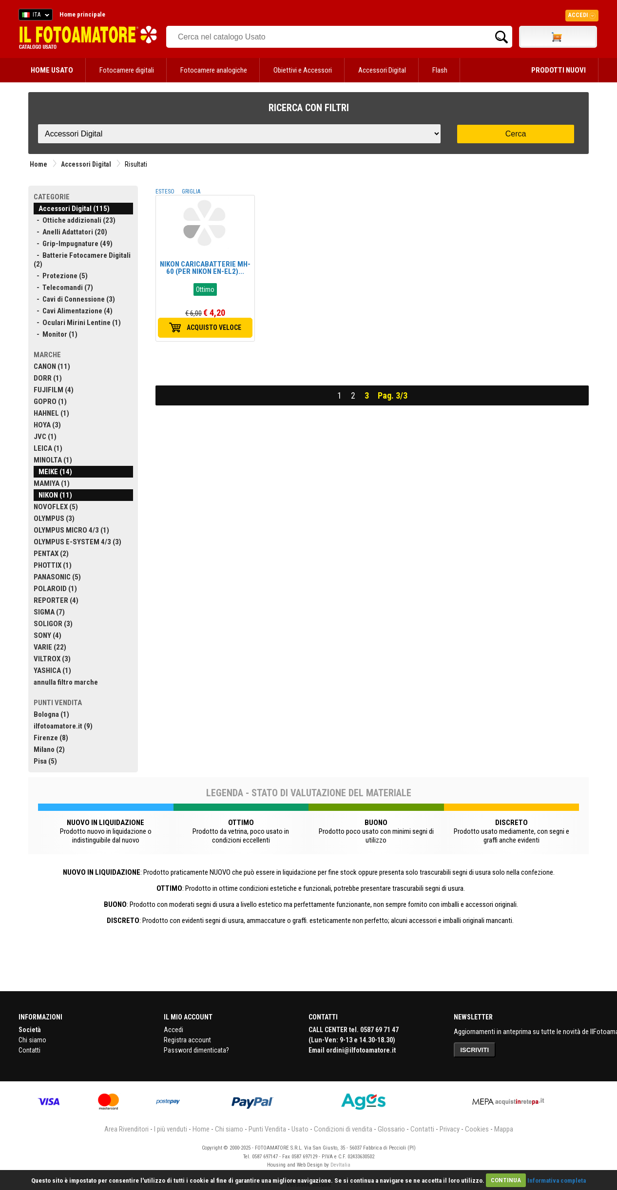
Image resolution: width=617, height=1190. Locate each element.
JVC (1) (45, 436)
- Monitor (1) (55, 334)
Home (38, 164)
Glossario (391, 1129)
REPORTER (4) (56, 600)
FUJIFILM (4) (54, 389)
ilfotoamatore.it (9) (63, 726)
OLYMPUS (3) (54, 518)
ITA (34, 16)
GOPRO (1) (50, 401)
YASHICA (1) (52, 670)
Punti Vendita (267, 1129)
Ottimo (205, 289)
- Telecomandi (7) (63, 287)
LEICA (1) (48, 448)
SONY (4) (47, 635)
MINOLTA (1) (53, 460)
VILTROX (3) (52, 658)
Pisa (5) (45, 761)
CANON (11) (52, 366)
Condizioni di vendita (343, 1129)
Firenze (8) (51, 737)
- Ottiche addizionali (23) (75, 220)
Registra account (187, 1040)
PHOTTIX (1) (53, 565)
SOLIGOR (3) (53, 623)
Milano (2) (49, 749)
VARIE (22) (50, 647)
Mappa (503, 1129)
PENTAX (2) (51, 553)
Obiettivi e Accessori (302, 70)
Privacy (450, 1129)
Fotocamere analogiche (213, 70)
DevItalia (340, 1165)
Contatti (29, 1050)
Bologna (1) (51, 714)
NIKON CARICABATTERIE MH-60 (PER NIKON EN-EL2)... (205, 268)
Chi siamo (32, 1040)
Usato (299, 1129)
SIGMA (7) (49, 612)
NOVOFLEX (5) (56, 506)
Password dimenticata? (196, 1050)
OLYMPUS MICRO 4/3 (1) (71, 530)
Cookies (477, 1129)
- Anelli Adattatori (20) (70, 232)
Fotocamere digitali (126, 70)
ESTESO (164, 191)
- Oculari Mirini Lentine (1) (77, 322)
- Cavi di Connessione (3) (74, 299)
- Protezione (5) (61, 275)
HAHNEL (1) (51, 413)
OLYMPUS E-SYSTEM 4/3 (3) (77, 541)
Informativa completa (556, 1180)
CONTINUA (506, 1180)
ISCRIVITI (475, 1050)
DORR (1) (48, 378)
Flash (439, 70)
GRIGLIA (191, 191)
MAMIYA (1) (52, 483)
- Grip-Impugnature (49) (73, 243)
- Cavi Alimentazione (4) (73, 311)
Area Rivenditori (126, 1129)
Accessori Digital (382, 70)
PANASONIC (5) (57, 577)
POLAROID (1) (55, 588)
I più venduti (170, 1129)
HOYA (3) (47, 425)
